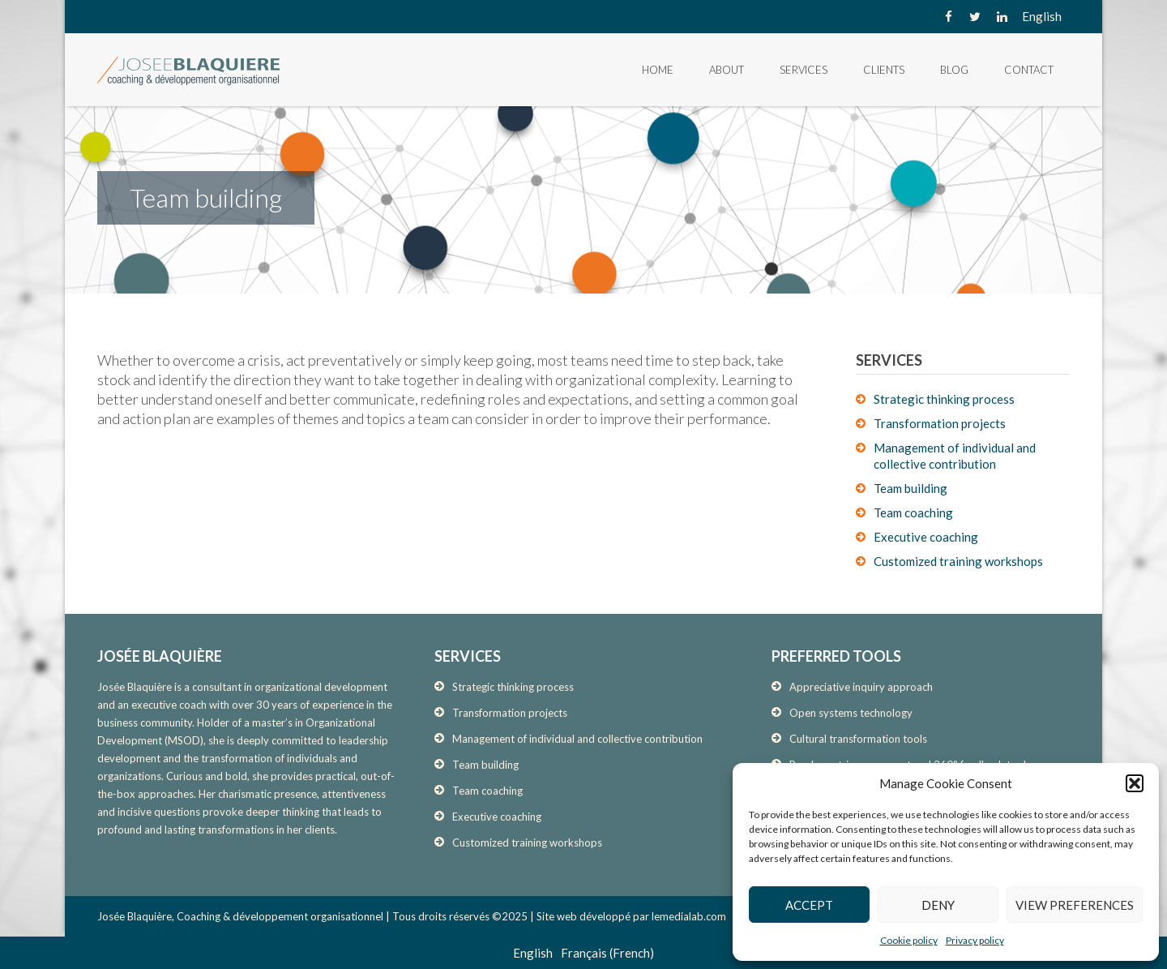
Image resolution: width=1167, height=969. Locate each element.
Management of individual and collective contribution (577, 738)
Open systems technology (851, 712)
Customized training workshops (958, 561)
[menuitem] (1042, 16)
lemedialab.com (689, 916)
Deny (938, 905)
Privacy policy (975, 940)
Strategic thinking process (944, 399)
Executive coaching (926, 537)
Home (657, 69)
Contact (1029, 69)
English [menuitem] (1042, 16)
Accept (809, 905)
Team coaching (913, 512)
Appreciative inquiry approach (861, 686)
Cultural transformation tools (858, 738)
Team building (910, 488)
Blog (954, 69)
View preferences (1074, 905)
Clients (883, 69)
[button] (1134, 783)
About (726, 69)
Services (803, 69)
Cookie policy (909, 940)
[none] (1042, 16)
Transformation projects (940, 423)
